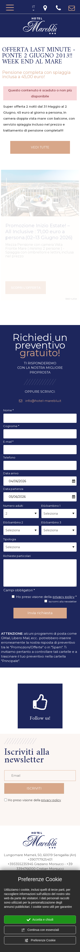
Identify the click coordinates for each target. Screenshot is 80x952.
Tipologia (9, 539)
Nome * (8, 410)
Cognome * (11, 426)
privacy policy (63, 597)
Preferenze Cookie (40, 940)
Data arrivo (11, 473)
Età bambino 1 (50, 505)
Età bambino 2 (13, 522)
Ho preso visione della (34, 800)
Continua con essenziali (40, 930)
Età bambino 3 (51, 522)
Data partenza (13, 489)
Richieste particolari (17, 556)
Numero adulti (13, 505)
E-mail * (8, 441)
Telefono (9, 457)
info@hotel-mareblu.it (40, 401)
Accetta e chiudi (40, 920)
